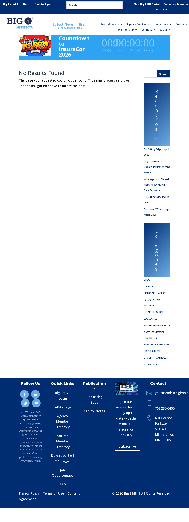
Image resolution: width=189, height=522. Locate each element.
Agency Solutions (138, 24)
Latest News (63, 24)
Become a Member (176, 4)
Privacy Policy (29, 493)
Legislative (150, 318)
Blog (147, 279)
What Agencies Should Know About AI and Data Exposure (156, 184)
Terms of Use (53, 493)
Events (180, 24)
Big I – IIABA (10, 4)
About (26, 4)
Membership (126, 29)
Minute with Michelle (157, 325)
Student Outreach (156, 357)
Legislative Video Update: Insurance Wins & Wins (157, 167)
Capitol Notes (153, 286)
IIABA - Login (63, 407)
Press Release (152, 351)
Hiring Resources (154, 312)
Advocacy (162, 24)
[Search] (163, 74)
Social (163, 29)
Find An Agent (43, 4)
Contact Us (161, 9)
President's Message (156, 344)
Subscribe (127, 446)
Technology (151, 364)
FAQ (62, 484)
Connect (146, 29)
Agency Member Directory (63, 421)
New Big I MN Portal (147, 4)
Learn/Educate (110, 24)
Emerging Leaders (154, 293)
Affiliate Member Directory (63, 441)
